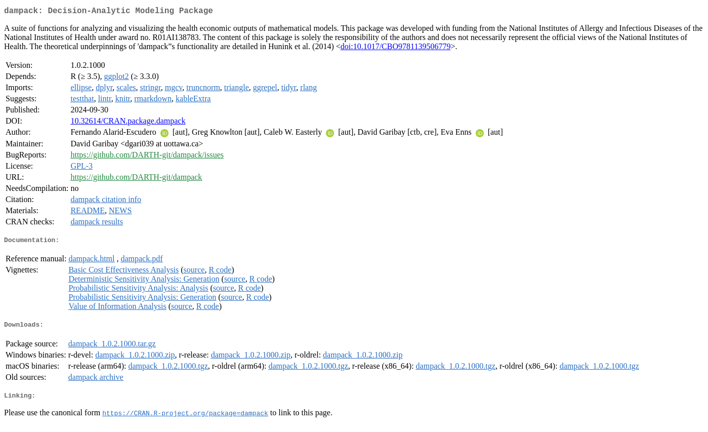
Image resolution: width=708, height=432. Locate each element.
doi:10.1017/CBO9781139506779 (396, 48)
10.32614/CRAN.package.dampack (127, 123)
